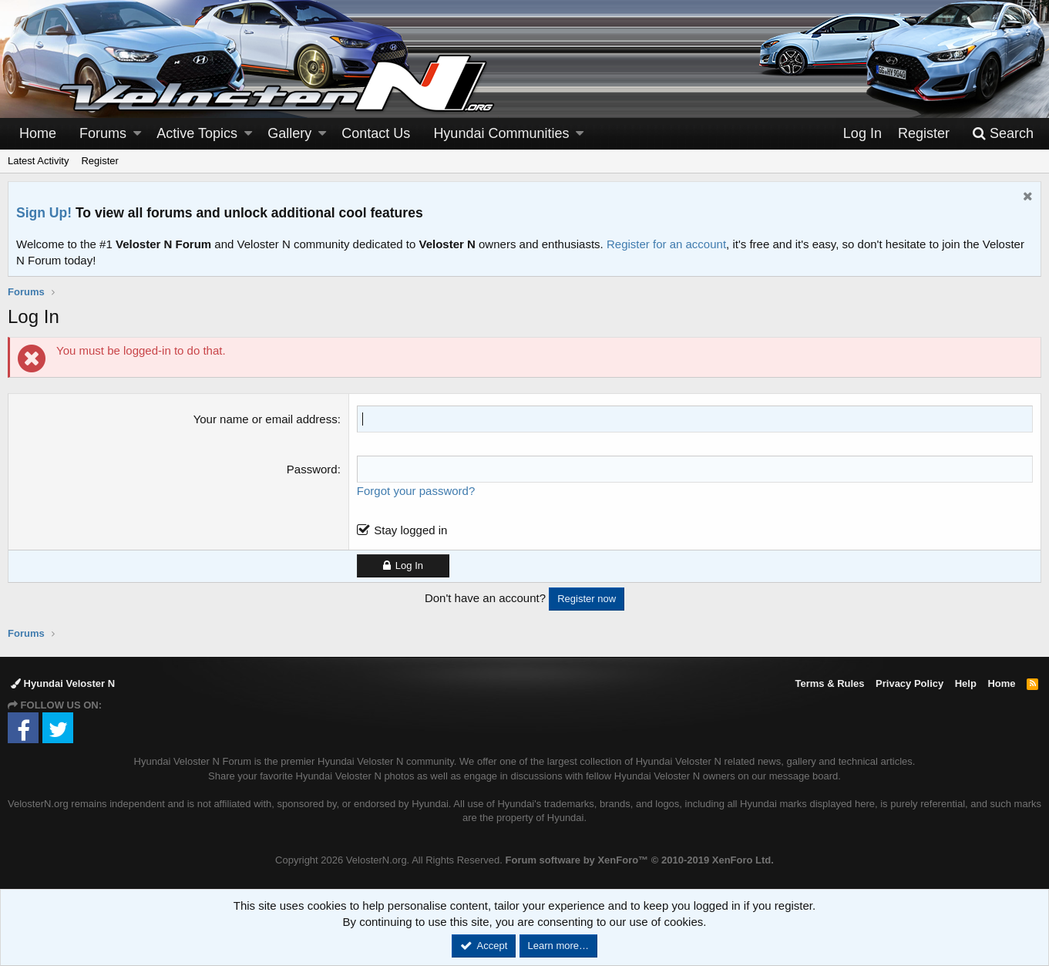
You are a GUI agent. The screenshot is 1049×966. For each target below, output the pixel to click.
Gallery (289, 133)
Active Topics (196, 133)
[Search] (1002, 134)
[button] (137, 134)
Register (99, 161)
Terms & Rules (829, 683)
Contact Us (375, 133)
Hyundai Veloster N (63, 683)
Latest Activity (38, 161)
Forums (102, 133)
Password (312, 469)
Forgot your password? (416, 490)
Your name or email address (265, 419)
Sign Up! (44, 212)
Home (37, 133)
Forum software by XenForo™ (640, 860)
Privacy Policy (909, 683)
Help (966, 683)
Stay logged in (410, 530)
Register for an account (666, 244)
